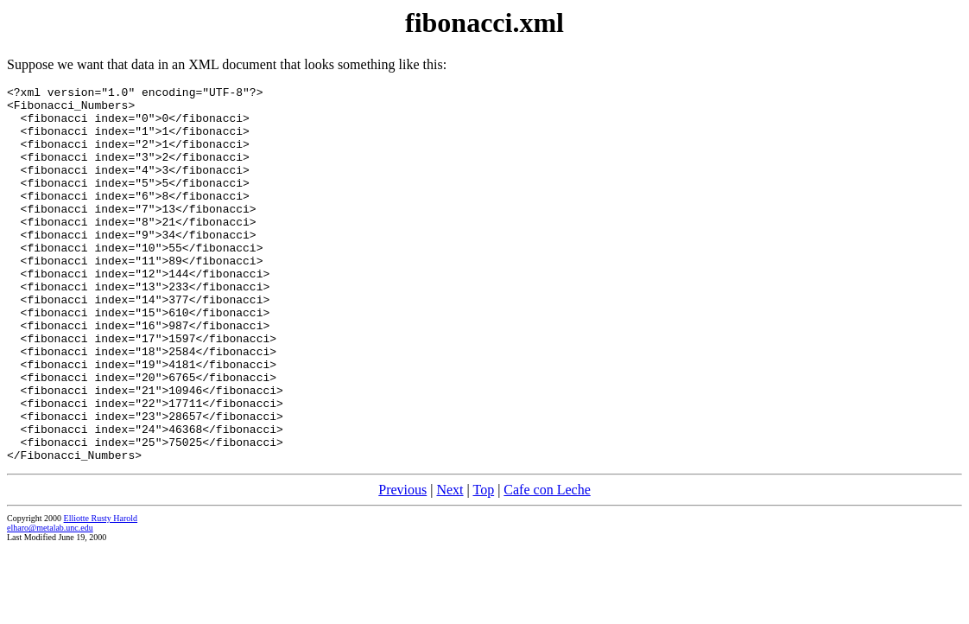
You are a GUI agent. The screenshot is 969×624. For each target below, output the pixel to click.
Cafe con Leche (547, 564)
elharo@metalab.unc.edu (50, 603)
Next (449, 564)
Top (483, 564)
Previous (402, 564)
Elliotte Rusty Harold (101, 593)
